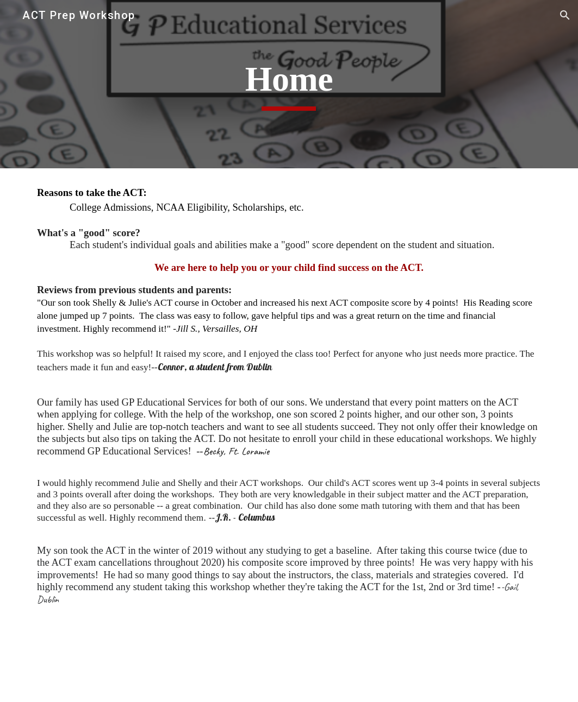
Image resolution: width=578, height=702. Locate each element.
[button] (565, 15)
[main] (289, 84)
